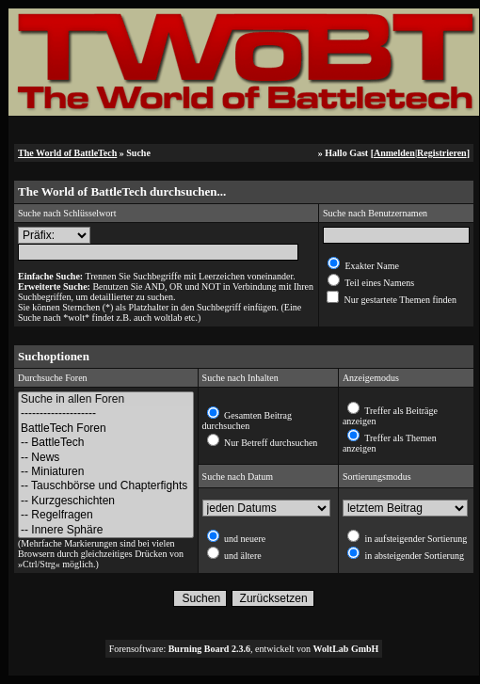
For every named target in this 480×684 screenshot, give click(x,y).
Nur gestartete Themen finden (399, 299)
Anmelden (394, 153)
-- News (106, 458)
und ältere (242, 555)
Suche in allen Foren (106, 399)
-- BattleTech (106, 443)
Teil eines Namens (378, 283)
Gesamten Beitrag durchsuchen (247, 420)
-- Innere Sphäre (106, 530)
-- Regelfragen (106, 515)
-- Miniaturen (106, 472)
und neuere (244, 538)
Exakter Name (371, 266)
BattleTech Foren (106, 429)
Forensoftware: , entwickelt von (244, 649)
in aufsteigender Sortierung (414, 538)
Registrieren (442, 153)
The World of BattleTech (67, 153)
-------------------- (106, 413)
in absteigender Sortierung (413, 555)
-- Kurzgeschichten (106, 501)
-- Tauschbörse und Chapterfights (106, 486)
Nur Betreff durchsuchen (270, 442)
